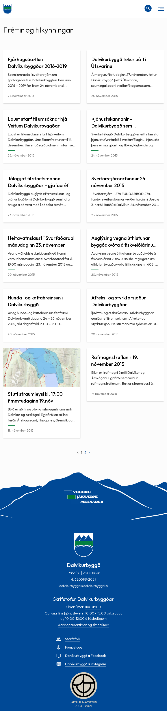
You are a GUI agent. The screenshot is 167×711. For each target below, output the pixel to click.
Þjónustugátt (75, 647)
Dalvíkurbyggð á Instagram (85, 664)
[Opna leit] (148, 8)
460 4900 (93, 607)
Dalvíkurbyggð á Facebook (85, 655)
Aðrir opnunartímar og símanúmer (83, 625)
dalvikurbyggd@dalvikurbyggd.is (83, 585)
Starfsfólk (72, 639)
